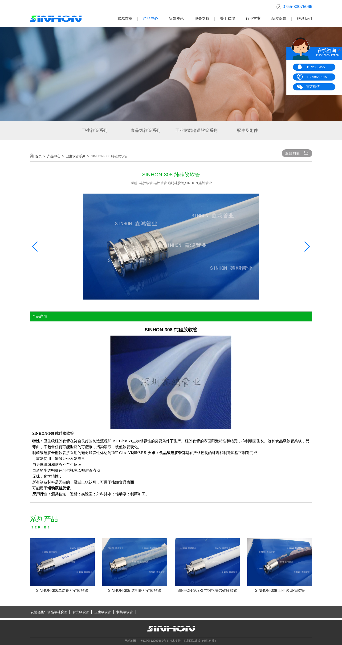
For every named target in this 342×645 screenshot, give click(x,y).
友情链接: (38, 612)
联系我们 (304, 18)
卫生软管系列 (94, 130)
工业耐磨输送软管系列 (196, 130)
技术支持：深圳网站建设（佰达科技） (193, 640)
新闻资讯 (176, 18)
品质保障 (278, 18)
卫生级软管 (102, 612)
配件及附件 (247, 130)
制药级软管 (124, 612)
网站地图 (130, 640)
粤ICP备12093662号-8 (154, 640)
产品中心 (150, 18)
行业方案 (253, 18)
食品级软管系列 (145, 130)
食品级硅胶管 (57, 612)
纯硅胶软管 (64, 433)
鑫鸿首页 (124, 18)
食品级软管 (81, 612)
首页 (38, 156)
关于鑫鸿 (227, 18)
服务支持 (201, 18)
